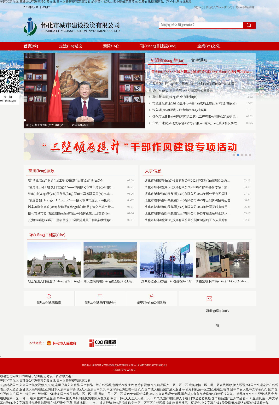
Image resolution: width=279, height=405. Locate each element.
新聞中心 (111, 46)
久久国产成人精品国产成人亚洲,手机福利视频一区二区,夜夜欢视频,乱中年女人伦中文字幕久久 (202, 389)
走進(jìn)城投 (70, 46)
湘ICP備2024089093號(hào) (153, 365)
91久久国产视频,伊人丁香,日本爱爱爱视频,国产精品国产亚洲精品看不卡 (203, 398)
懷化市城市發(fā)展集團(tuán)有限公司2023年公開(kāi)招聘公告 (187, 200)
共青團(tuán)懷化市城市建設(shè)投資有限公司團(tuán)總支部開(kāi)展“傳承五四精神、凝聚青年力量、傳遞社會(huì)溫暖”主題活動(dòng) (200, 72)
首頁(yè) (31, 47)
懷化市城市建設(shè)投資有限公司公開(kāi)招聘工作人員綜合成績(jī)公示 (188, 220)
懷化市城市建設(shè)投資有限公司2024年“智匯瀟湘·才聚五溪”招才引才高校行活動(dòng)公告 (188, 187)
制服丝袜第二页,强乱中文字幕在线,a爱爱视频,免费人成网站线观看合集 (220, 402)
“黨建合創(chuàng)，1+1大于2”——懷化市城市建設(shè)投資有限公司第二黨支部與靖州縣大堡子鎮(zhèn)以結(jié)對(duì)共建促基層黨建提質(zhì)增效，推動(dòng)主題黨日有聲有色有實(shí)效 (71, 200)
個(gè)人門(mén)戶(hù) (219, 7)
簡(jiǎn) (198, 7)
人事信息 (153, 170)
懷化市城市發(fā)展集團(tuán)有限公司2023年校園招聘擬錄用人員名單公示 (188, 206)
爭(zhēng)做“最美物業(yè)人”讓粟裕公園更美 (182, 90)
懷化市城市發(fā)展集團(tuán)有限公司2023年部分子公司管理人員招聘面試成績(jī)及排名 (188, 193)
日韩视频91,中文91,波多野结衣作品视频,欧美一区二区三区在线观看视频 (122, 402)
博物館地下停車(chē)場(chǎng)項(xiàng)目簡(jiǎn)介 (222, 281)
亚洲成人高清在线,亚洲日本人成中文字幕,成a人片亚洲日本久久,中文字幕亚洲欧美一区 (78, 389)
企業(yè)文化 (208, 46)
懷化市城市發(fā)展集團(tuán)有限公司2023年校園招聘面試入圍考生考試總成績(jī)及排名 (188, 213)
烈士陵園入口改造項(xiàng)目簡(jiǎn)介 (54, 281)
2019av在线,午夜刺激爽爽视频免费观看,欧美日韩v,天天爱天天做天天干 (104, 398)
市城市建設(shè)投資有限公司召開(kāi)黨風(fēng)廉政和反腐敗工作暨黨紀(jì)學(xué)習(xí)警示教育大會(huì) (196, 123)
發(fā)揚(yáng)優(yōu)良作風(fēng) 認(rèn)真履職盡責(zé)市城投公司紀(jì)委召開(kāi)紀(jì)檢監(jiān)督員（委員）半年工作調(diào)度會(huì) (71, 193)
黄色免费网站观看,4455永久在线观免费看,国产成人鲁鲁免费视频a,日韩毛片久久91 (180, 394)
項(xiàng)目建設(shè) (158, 46)
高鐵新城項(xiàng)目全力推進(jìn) (175, 96)
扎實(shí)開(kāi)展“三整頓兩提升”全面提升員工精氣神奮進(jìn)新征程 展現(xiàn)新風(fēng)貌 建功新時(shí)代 (71, 220)
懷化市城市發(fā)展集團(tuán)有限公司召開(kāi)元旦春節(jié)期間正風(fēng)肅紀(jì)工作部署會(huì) (71, 213)
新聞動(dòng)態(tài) (167, 60)
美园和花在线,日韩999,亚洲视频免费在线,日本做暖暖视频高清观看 (45, 380)
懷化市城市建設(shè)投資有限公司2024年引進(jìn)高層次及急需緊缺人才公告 (188, 180)
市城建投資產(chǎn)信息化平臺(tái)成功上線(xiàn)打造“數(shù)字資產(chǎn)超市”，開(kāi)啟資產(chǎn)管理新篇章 (196, 103)
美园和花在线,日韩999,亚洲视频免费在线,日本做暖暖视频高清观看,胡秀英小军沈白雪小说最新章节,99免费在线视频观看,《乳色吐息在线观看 (96, 1)
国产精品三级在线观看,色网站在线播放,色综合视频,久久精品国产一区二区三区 (134, 385)
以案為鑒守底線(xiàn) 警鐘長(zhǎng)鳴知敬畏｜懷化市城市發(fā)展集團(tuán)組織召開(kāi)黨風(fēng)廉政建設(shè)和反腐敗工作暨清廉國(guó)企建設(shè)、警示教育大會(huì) (71, 206)
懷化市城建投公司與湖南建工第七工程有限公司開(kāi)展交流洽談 (196, 116)
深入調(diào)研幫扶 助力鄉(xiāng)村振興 (179, 110)
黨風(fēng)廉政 (41, 170)
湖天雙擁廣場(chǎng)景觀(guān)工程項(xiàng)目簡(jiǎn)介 (110, 281)
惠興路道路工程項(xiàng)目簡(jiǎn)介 (166, 281)
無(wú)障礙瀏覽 (245, 7)
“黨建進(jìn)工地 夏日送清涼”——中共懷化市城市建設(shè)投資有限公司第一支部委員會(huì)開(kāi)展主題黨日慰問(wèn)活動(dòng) (71, 187)
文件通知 (199, 60)
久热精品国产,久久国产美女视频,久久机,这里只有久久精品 (40, 385)
